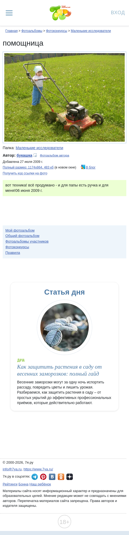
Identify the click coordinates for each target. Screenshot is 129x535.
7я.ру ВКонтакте (52, 477)
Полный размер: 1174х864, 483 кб (28, 167)
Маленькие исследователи (91, 31)
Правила (12, 253)
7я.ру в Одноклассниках (61, 477)
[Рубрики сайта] (9, 13)
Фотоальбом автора (54, 155)
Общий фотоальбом (22, 236)
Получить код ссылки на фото (25, 173)
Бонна (23, 484)
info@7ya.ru (12, 469)
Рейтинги (10, 484)
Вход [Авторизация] (118, 12)
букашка (24, 155)
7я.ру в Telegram (34, 477)
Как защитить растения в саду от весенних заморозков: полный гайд (59, 370)
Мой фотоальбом (20, 230)
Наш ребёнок (40, 484)
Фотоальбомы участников (27, 241)
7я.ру (69, 477)
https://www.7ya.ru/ (38, 469)
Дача (20, 360)
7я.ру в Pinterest (43, 477)
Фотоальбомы (31, 31)
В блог (91, 167)
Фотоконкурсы (56, 31)
